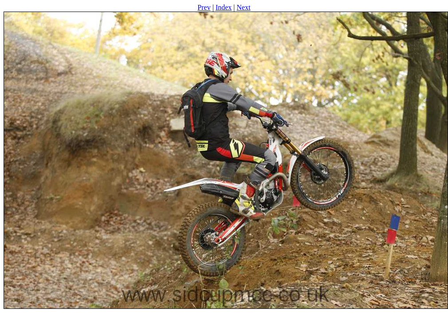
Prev (203, 7)
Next (244, 7)
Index (224, 7)
